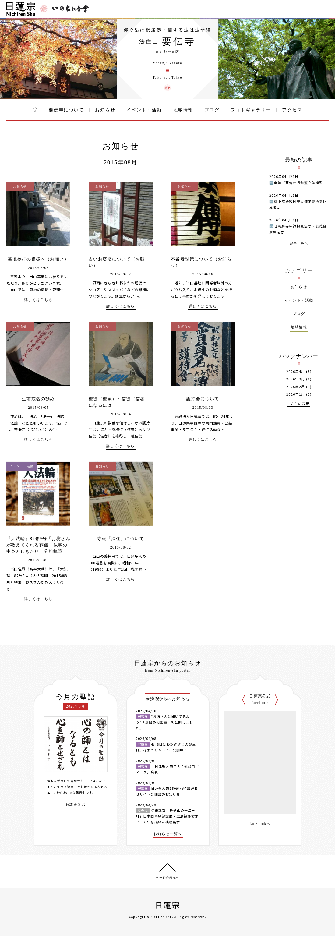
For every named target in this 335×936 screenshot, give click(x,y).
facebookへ (260, 824)
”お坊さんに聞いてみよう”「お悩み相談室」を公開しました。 (164, 722)
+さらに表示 (298, 404)
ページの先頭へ (167, 877)
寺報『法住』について (120, 538)
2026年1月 (295, 394)
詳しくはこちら (38, 300)
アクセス (292, 110)
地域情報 (183, 110)
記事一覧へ (299, 243)
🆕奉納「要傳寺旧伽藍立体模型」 (298, 182)
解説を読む (75, 805)
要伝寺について (66, 110)
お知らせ (105, 110)
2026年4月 (295, 371)
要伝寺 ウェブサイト (167, 87)
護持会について (202, 399)
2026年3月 (295, 379)
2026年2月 (295, 386)
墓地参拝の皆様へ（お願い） (38, 259)
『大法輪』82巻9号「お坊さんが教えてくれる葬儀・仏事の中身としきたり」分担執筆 (38, 545)
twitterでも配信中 (71, 792)
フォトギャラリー (251, 110)
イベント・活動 (144, 110)
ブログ (212, 110)
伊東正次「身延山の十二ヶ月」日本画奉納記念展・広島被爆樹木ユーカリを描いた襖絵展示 (167, 816)
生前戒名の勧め (38, 399)
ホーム (35, 109)
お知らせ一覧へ (167, 834)
